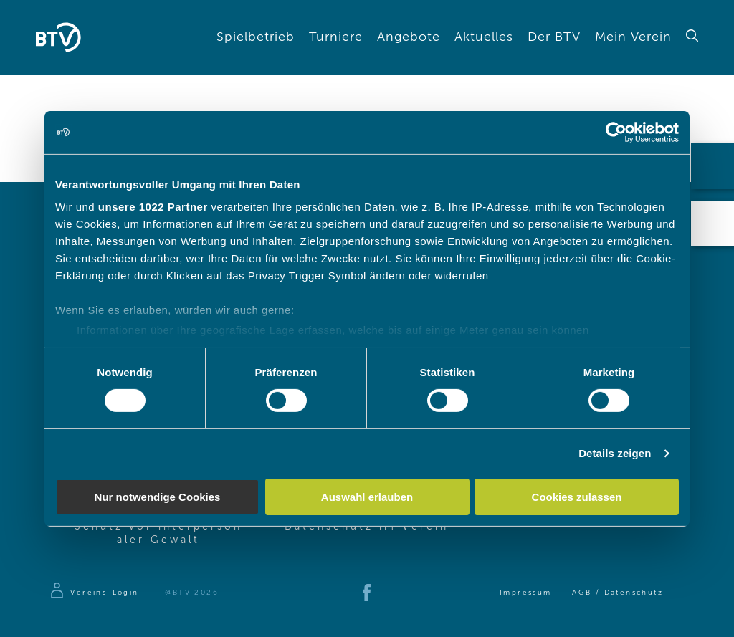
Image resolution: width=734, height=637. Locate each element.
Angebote (408, 37)
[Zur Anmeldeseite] (93, 592)
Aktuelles (483, 37)
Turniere (336, 37)
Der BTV (554, 37)
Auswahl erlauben (367, 497)
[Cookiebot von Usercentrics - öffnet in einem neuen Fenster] (616, 132)
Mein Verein (633, 37)
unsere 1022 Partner (153, 207)
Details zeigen (614, 453)
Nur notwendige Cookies (158, 497)
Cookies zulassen (577, 497)
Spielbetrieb (255, 37)
